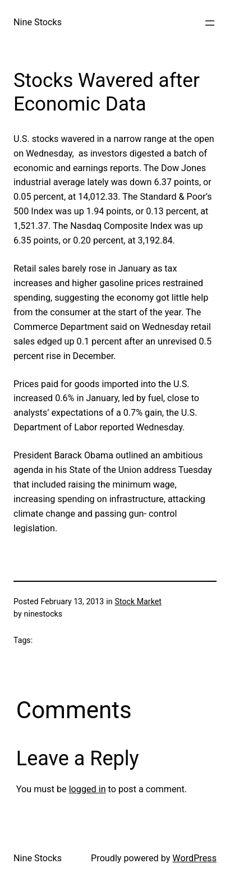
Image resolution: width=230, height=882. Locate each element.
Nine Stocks (37, 22)
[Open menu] (210, 23)
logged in (87, 789)
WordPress (194, 858)
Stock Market (138, 601)
